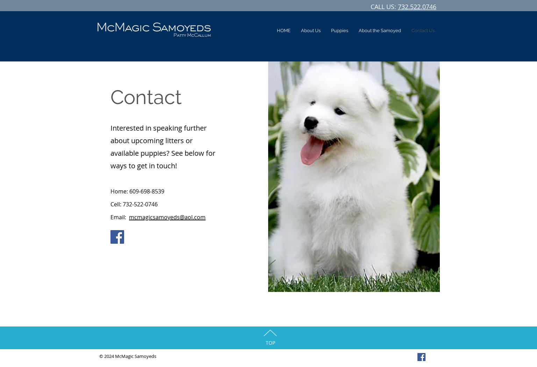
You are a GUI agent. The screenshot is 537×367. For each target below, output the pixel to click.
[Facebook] (117, 237)
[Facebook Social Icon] (421, 357)
